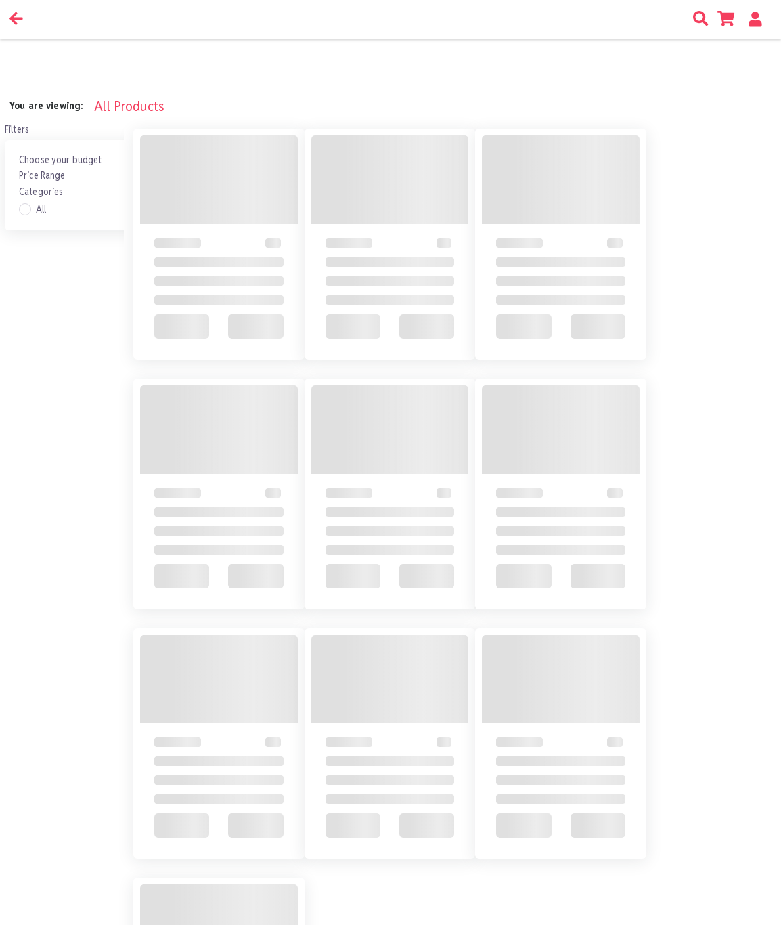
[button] (758, 19)
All (41, 209)
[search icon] (702, 19)
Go (429, 872)
